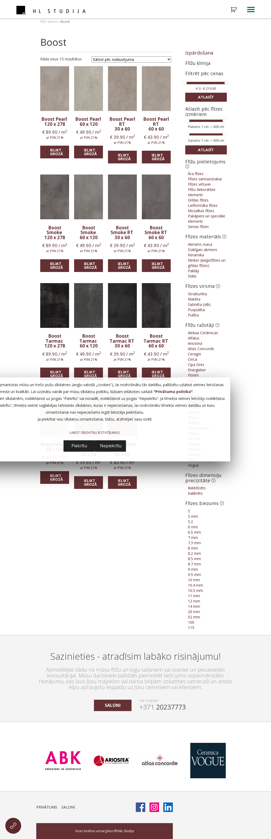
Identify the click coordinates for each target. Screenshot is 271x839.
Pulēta (193, 315)
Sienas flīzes (198, 226)
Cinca (192, 359)
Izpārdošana (199, 53)
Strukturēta (197, 293)
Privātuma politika (173, 391)
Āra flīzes (196, 173)
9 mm (193, 569)
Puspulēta (196, 309)
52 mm (194, 616)
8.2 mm (194, 553)
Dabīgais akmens (202, 249)
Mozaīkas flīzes (201, 210)
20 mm (194, 611)
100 (191, 622)
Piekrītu (79, 446)
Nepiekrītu (110, 446)
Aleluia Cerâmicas (203, 332)
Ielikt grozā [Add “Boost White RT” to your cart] (90, 482)
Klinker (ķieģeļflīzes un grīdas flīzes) (206, 263)
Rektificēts (197, 487)
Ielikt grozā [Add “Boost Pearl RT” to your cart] (124, 157)
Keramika (196, 254)
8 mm (193, 548)
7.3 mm (194, 542)
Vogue (193, 465)
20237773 (162, 706)
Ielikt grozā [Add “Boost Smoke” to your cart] (56, 265)
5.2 (190, 521)
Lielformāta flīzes (203, 205)
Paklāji (193, 270)
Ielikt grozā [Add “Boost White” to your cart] (56, 477)
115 (191, 627)
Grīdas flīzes (198, 200)
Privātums (46, 807)
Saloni (68, 807)
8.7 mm (194, 563)
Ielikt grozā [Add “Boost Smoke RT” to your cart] (124, 265)
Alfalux (193, 338)
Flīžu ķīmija (197, 63)
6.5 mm (194, 532)
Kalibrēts (195, 493)
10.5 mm (195, 590)
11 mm (194, 595)
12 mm (194, 601)
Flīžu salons (48, 21)
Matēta (194, 299)
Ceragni (194, 353)
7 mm (193, 537)
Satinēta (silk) (199, 304)
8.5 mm (194, 558)
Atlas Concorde (201, 348)
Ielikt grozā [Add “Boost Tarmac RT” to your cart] (124, 373)
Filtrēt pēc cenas (204, 74)
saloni (113, 705)
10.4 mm (195, 585)
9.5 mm (194, 574)
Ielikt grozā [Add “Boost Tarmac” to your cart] (56, 373)
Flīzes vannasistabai (205, 178)
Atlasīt (206, 97)
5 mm (193, 516)
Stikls (192, 276)
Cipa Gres (196, 364)
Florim (193, 375)
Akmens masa (200, 244)
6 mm (193, 526)
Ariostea (195, 343)
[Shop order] (131, 59)
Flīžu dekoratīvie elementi (201, 192)
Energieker (197, 369)
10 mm (194, 579)
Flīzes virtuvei (199, 184)
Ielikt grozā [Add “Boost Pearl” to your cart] (56, 152)
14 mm (194, 606)
